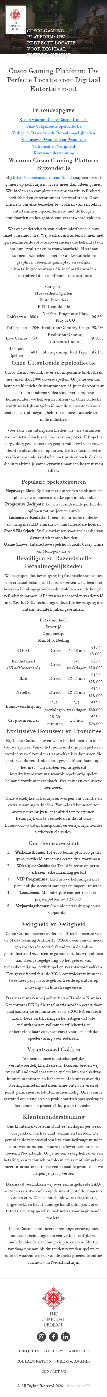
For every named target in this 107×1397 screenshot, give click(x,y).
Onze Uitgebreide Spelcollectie (53, 126)
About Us (79, 1351)
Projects (29, 1351)
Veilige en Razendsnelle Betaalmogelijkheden (53, 133)
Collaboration (34, 1361)
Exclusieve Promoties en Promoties (53, 139)
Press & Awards (74, 1361)
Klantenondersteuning (53, 153)
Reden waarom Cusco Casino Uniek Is (53, 119)
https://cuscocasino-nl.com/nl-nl (42, 177)
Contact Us (53, 1371)
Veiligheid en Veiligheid (53, 146)
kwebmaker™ (78, 1385)
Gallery (53, 1351)
